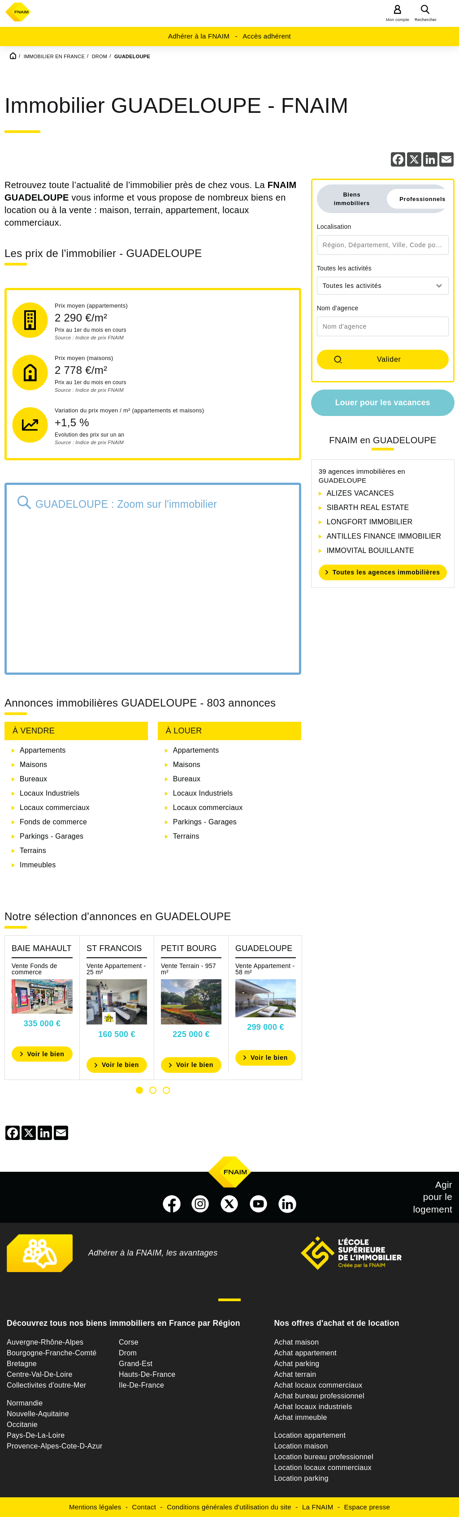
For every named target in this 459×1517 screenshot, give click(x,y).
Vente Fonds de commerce (34, 969)
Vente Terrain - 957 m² (188, 969)
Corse (129, 1342)
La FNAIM (317, 1507)
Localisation (334, 226)
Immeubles (38, 865)
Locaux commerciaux (55, 807)
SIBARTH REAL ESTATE (368, 507)
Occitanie (22, 1424)
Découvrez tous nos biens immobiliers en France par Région (123, 1323)
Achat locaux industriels (313, 1406)
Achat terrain (295, 1374)
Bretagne (22, 1363)
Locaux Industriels (49, 793)
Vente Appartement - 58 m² (264, 969)
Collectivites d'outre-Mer (46, 1385)
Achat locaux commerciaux (318, 1385)
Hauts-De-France (147, 1374)
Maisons (33, 764)
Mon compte (397, 19)
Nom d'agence (338, 308)
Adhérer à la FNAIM (199, 36)
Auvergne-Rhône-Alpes (45, 1342)
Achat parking (296, 1363)
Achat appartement (305, 1353)
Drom (128, 1353)
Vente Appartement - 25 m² (116, 969)
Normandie (25, 1403)
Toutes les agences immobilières (386, 572)
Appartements (43, 750)
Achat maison (296, 1342)
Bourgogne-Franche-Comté (52, 1353)
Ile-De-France (141, 1385)
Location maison (301, 1446)
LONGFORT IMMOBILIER (370, 522)
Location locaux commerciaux (323, 1467)
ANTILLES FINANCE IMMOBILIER (384, 536)
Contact (144, 1507)
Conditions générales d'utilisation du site (229, 1507)
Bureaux (33, 779)
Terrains (33, 850)
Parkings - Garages (51, 836)
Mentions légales (95, 1507)
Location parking (301, 1478)
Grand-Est (135, 1363)
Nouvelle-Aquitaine (38, 1414)
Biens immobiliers (352, 198)
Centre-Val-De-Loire (40, 1374)
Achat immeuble (300, 1417)
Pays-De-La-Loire (36, 1435)
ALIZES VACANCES (360, 493)
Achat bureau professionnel (319, 1396)
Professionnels (422, 199)
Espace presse (367, 1507)
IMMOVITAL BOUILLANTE (370, 550)
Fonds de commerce (53, 822)
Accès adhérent (266, 36)
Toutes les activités (344, 268)
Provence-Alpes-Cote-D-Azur (55, 1446)
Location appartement (310, 1435)
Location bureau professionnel (323, 1457)
